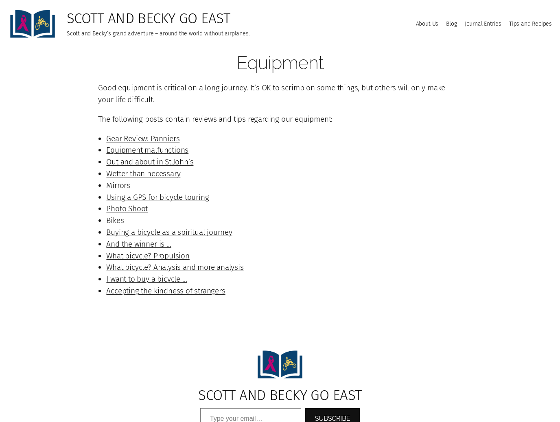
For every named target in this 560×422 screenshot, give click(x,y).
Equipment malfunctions (147, 150)
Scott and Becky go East (148, 18)
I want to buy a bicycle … (146, 279)
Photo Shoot (127, 208)
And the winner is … (138, 244)
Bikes (115, 220)
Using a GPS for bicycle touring (157, 197)
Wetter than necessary (143, 173)
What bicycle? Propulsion (147, 255)
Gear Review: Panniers (142, 138)
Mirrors (118, 185)
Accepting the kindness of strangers (165, 290)
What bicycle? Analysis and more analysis (174, 267)
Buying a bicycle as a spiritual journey (169, 232)
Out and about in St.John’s (149, 161)
